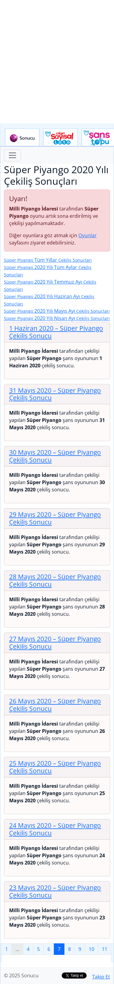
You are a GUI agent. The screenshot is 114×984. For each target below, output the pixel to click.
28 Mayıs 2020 (55, 580)
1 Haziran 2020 (56, 332)
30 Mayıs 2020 (55, 456)
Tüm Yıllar (48, 260)
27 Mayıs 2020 (55, 643)
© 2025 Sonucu (21, 975)
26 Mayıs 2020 (55, 705)
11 (104, 949)
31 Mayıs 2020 (55, 394)
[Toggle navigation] (12, 155)
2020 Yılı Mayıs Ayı (57, 311)
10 (91, 949)
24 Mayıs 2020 (55, 829)
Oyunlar (87, 235)
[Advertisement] (57, 62)
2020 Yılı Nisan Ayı (57, 318)
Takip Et (101, 976)
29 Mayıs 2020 (55, 518)
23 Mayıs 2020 (55, 891)
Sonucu (22, 138)
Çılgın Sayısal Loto (60, 138)
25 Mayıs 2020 (55, 767)
